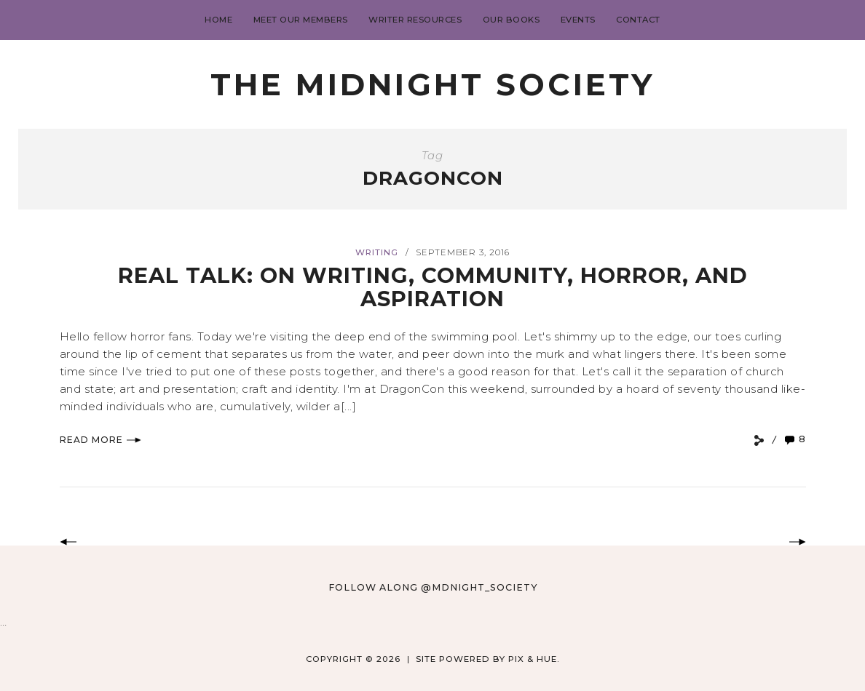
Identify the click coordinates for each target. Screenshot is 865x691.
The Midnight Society (432, 84)
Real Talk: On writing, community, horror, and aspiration (433, 287)
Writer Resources (415, 20)
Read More (100, 439)
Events (578, 20)
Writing (376, 252)
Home (218, 20)
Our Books (511, 20)
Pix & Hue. (534, 659)
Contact (638, 20)
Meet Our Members (300, 20)
